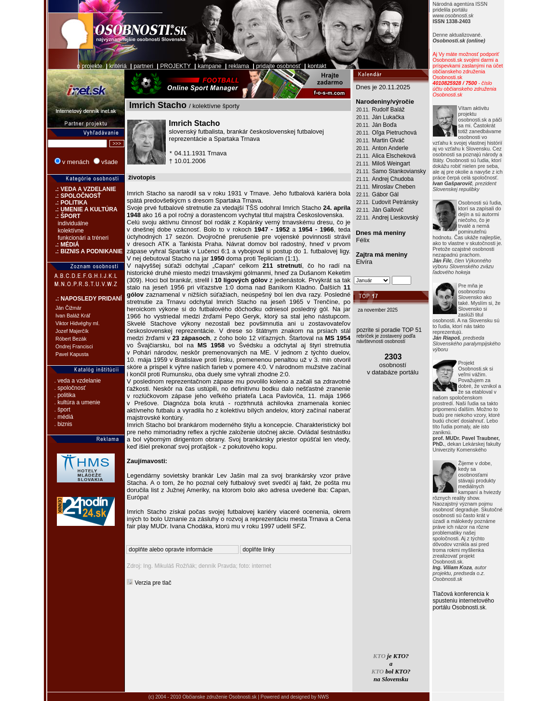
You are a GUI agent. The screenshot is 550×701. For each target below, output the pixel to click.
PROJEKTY (175, 66)
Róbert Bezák (71, 339)
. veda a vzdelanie (77, 380)
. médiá (63, 416)
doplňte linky (258, 549)
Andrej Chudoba (393, 179)
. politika (65, 395)
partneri (143, 66)
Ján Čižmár (68, 308)
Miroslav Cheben (394, 186)
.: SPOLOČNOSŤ (74, 195)
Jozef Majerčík (72, 331)
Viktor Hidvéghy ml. (77, 323)
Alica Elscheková (394, 155)
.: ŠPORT (63, 216)
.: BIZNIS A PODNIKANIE (84, 251)
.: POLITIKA (67, 202)
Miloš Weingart (391, 163)
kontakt (317, 66)
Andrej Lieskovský (395, 217)
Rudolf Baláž (388, 109)
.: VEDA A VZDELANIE (81, 189)
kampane (209, 66)
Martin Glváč (388, 140)
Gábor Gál (385, 194)
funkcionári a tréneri (83, 237)
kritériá (118, 66)
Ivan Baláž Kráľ (72, 315)
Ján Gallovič (387, 209)
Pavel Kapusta (72, 354)
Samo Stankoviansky (399, 171)
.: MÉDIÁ (63, 244)
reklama (238, 66)
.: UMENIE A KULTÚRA (82, 209)
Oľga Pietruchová (394, 132)
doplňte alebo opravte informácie (171, 549)
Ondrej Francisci (74, 346)
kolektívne (71, 230)
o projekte (89, 66)
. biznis (63, 424)
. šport (62, 409)
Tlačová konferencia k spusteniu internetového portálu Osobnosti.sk (463, 601)
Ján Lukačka (388, 117)
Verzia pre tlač (153, 582)
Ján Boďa (384, 125)
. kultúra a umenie (77, 402)
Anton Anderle (390, 148)
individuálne (73, 223)
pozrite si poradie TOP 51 (388, 330)
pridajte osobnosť (278, 66)
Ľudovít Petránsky (395, 202)
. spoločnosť (70, 388)
